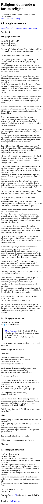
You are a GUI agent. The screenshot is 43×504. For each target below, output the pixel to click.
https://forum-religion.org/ (10, 18)
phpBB (14, 495)
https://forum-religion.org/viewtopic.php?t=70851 (19, 28)
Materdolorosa (10, 331)
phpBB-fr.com (15, 501)
